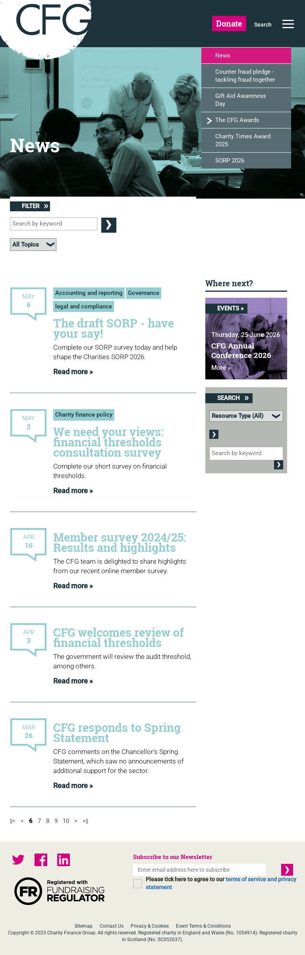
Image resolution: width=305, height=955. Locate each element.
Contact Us (112, 926)
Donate (229, 23)
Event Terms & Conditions (203, 926)
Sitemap (84, 926)
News (222, 55)
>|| (85, 821)
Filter (35, 206)
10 (66, 821)
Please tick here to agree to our (221, 883)
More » (221, 367)
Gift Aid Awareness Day (240, 99)
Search (263, 24)
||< (12, 821)
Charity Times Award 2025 (242, 140)
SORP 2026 (229, 160)
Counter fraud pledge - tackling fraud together (245, 75)
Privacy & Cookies (150, 926)
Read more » (73, 372)
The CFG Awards (237, 120)
